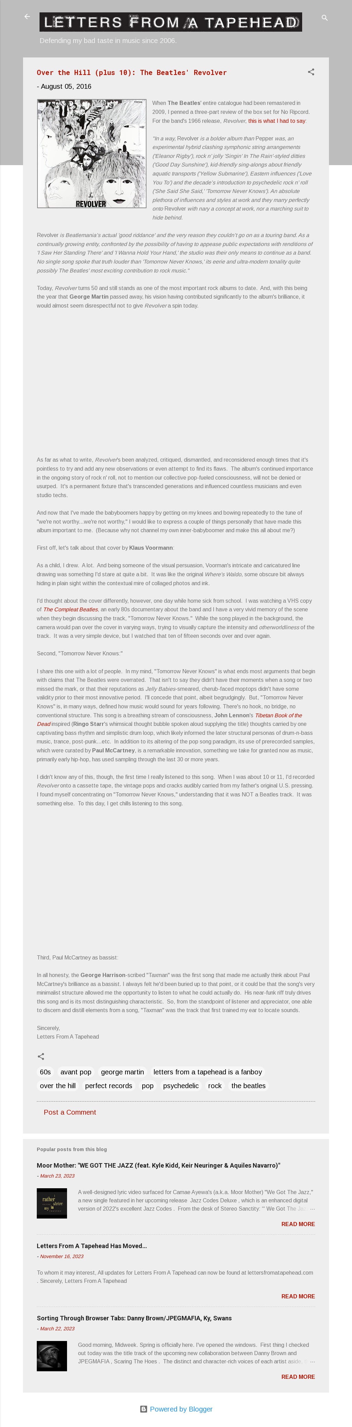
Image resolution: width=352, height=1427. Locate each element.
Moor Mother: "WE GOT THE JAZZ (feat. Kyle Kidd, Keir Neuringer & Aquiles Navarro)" (158, 1165)
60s (45, 1072)
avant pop (75, 1072)
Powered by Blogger (176, 1409)
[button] (311, 73)
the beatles (248, 1086)
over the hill (58, 1086)
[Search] (325, 18)
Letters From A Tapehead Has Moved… (92, 1245)
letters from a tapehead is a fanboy (208, 1072)
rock (215, 1086)
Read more (298, 1224)
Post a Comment (70, 1112)
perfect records (108, 1086)
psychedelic (181, 1086)
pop (148, 1086)
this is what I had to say (276, 121)
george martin (122, 1072)
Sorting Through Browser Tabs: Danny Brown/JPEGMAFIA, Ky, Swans (134, 1318)
